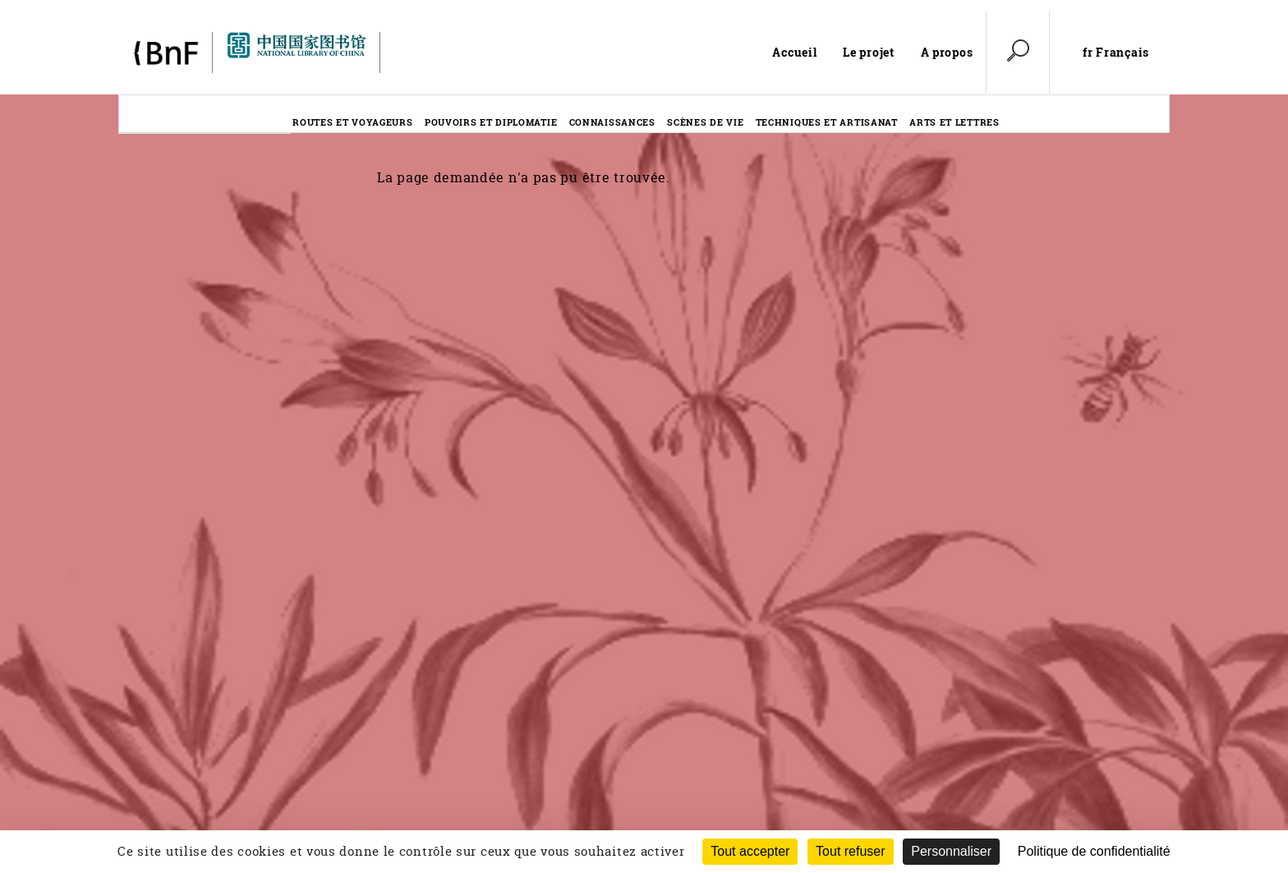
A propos (947, 52)
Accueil (794, 52)
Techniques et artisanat (827, 122)
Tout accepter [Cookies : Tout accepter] (750, 851)
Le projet (868, 52)
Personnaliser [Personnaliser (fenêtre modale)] (951, 851)
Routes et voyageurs (352, 122)
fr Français (1116, 52)
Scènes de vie (705, 122)
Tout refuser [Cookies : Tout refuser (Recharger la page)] (850, 851)
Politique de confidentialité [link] (1094, 851)
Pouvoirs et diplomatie (491, 122)
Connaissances (612, 122)
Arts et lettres (954, 122)
